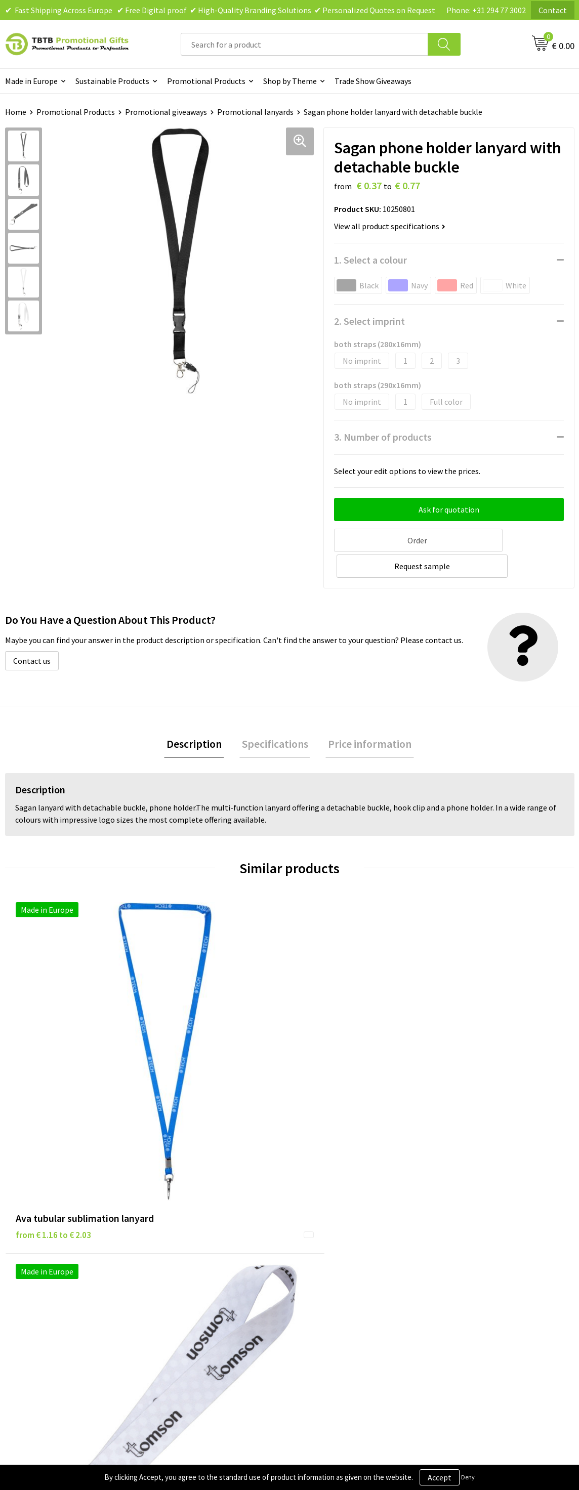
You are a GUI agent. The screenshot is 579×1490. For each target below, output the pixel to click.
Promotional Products (206, 81)
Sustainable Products (112, 81)
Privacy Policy (326, 1224)
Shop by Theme (290, 81)
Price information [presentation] (365, 717)
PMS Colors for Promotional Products (210, 1277)
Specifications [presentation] (275, 717)
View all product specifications (389, 226)
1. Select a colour (370, 259)
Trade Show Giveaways (373, 81)
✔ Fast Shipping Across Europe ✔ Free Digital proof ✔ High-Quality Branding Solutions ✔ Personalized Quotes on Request (220, 10)
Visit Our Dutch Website (483, 1255)
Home (15, 112)
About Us (458, 1209)
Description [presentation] (199, 717)
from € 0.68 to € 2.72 (338, 1062)
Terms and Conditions (340, 1255)
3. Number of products (383, 437)
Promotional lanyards (255, 112)
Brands (314, 1209)
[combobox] (304, 44)
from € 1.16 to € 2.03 (53, 1046)
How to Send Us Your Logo (205, 1301)
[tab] (199, 717)
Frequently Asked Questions (209, 1209)
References (462, 1239)
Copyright (319, 1270)
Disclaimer (320, 1239)
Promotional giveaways (166, 112)
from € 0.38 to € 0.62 (195, 1031)
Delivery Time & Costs (198, 1224)
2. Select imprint (369, 321)
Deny (468, 1477)
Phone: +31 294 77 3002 (486, 10)
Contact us (32, 632)
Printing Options (190, 1255)
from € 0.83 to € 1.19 (480, 1046)
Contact (553, 10)
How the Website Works (202, 1239)
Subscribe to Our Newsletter (351, 1286)
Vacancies (459, 1224)
